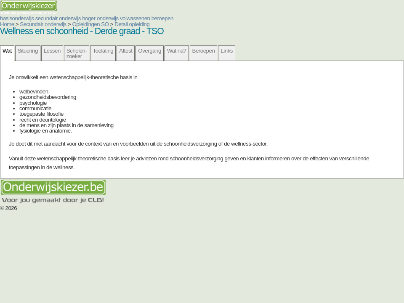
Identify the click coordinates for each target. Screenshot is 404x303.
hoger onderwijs (100, 18)
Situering (28, 51)
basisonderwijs (17, 18)
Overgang (149, 51)
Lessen (52, 51)
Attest (125, 51)
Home (7, 24)
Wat (7, 51)
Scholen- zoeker (76, 53)
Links (227, 51)
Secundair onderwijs (43, 24)
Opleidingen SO (90, 24)
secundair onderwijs (58, 18)
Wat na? (176, 51)
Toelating (103, 51)
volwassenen (135, 18)
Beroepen (203, 51)
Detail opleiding (131, 24)
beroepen (162, 18)
